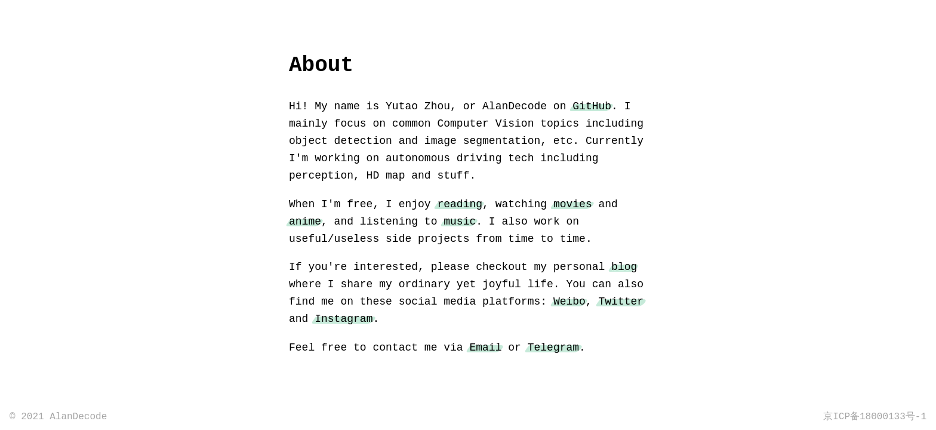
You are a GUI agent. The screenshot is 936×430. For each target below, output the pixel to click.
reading (459, 204)
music (460, 222)
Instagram (343, 319)
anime (305, 222)
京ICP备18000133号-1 (874, 416)
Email (485, 348)
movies (572, 204)
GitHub (591, 106)
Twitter (621, 302)
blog (624, 267)
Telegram (553, 348)
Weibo (569, 302)
